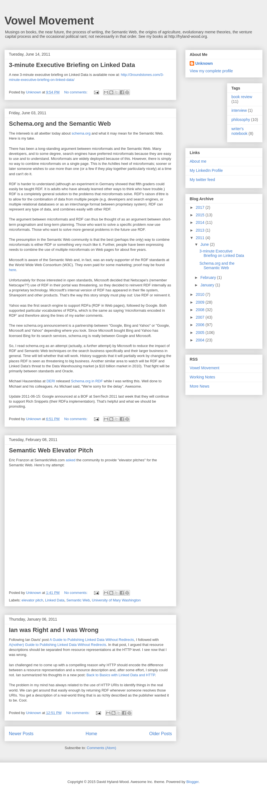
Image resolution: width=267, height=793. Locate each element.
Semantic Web (78, 600)
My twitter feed (202, 179)
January (207, 285)
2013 (201, 230)
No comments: (76, 92)
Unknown (204, 63)
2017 (201, 207)
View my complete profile (211, 71)
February (208, 277)
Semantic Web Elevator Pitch (51, 450)
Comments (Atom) (101, 748)
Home (91, 733)
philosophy (240, 119)
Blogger (192, 782)
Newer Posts (21, 733)
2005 (201, 332)
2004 (201, 340)
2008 (201, 310)
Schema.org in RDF (87, 381)
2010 (201, 294)
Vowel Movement (49, 20)
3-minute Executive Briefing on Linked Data (72, 64)
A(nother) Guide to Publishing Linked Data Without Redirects (57, 645)
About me (198, 161)
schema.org (80, 133)
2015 (201, 215)
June (205, 244)
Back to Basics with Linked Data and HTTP (120, 675)
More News (199, 386)
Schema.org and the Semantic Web (60, 123)
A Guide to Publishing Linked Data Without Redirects (92, 640)
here (12, 270)
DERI (50, 381)
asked (70, 460)
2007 (201, 317)
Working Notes (202, 377)
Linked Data (54, 600)
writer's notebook (239, 131)
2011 (201, 238)
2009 (201, 302)
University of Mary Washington (116, 600)
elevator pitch (32, 600)
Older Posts (160, 733)
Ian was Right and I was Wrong (53, 629)
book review (241, 97)
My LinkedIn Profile (206, 170)
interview (239, 110)
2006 (201, 325)
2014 (201, 222)
